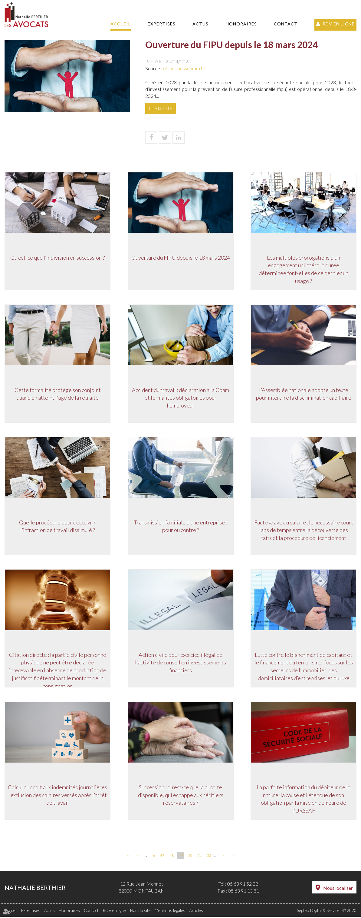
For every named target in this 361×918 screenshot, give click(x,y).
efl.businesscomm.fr (183, 68)
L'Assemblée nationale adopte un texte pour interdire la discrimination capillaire (303, 394)
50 (190, 857)
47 (162, 857)
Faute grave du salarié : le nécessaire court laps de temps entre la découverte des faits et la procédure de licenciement (303, 530)
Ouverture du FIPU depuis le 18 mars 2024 (180, 257)
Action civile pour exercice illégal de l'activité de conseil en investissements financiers (180, 663)
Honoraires (241, 23)
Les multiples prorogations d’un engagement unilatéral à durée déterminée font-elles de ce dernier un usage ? (303, 269)
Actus (200, 23)
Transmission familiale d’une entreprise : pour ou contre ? (180, 526)
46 (153, 857)
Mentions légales (170, 911)
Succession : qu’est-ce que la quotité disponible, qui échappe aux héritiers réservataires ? (180, 796)
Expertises (162, 23)
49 (181, 857)
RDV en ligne (339, 23)
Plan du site (140, 911)
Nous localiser (338, 889)
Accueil (120, 23)
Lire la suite (160, 108)
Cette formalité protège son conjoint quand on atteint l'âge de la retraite (58, 394)
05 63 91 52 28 (242, 885)
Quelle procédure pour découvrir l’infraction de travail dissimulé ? (57, 526)
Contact (285, 23)
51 (200, 857)
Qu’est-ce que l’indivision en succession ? (57, 257)
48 (171, 857)
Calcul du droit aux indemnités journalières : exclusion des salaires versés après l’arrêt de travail (57, 796)
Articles (196, 911)
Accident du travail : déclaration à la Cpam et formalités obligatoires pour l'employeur (180, 398)
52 (209, 857)
